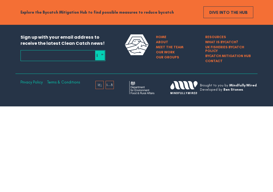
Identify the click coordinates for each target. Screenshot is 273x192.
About (162, 42)
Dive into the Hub (228, 12)
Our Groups (167, 57)
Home (161, 37)
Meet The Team (169, 47)
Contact (214, 61)
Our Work (165, 52)
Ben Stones (233, 89)
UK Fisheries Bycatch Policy (224, 49)
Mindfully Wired (243, 85)
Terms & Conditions (63, 82)
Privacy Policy (32, 82)
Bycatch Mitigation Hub (228, 56)
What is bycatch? (221, 42)
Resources (215, 37)
